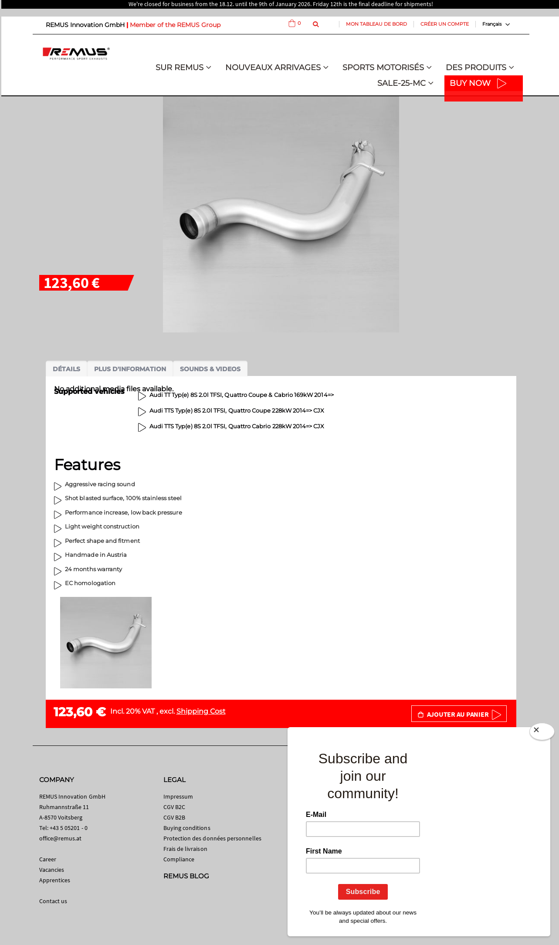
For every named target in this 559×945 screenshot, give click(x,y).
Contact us (53, 901)
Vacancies (51, 870)
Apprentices (55, 880)
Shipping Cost (201, 711)
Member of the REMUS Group (175, 25)
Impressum (178, 796)
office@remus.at (60, 838)
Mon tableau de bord (376, 24)
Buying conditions (186, 828)
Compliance (179, 859)
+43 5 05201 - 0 (69, 828)
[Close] (542, 733)
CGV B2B (174, 817)
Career (47, 859)
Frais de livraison (185, 849)
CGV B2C (174, 807)
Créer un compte (444, 24)
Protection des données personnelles (212, 838)
